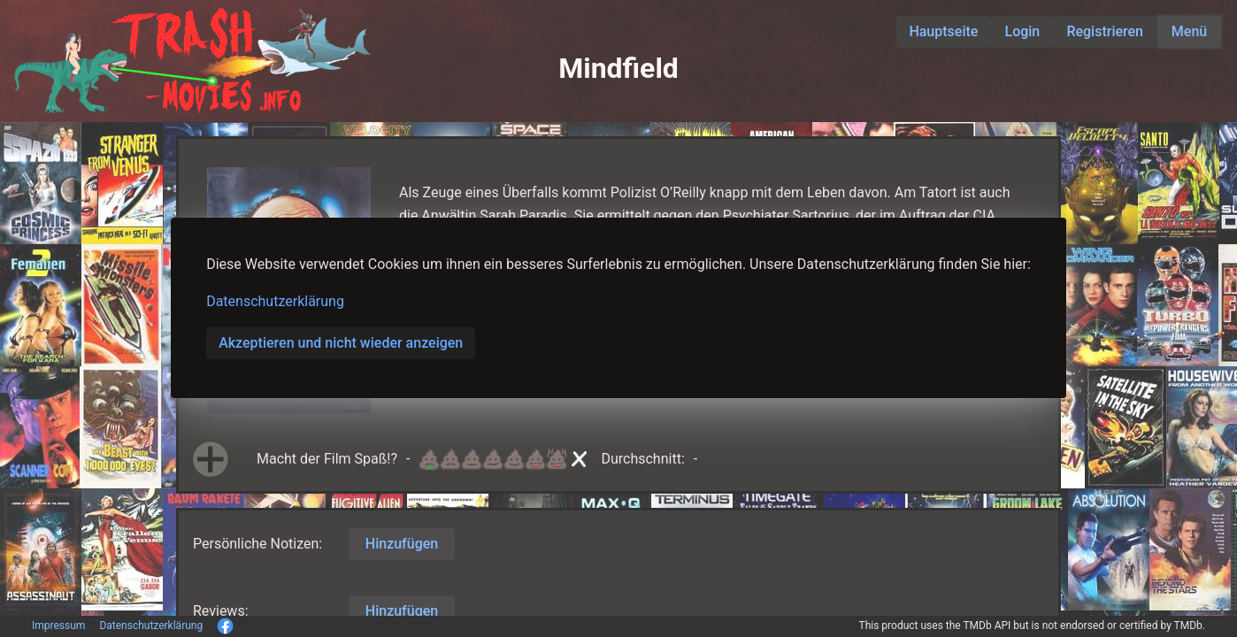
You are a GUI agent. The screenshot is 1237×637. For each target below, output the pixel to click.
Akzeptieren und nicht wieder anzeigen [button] (341, 342)
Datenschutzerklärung (275, 301)
